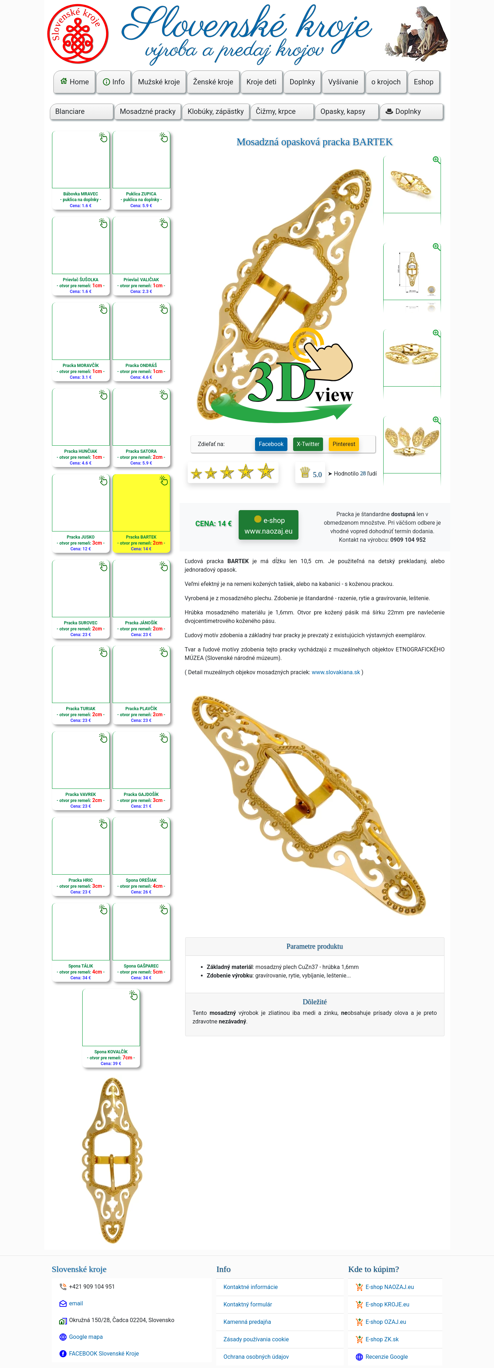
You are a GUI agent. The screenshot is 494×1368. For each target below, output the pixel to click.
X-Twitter (308, 444)
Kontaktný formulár (247, 1304)
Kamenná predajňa (247, 1322)
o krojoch (386, 82)
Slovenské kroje (79, 1269)
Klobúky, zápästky (216, 111)
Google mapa (86, 1336)
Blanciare (70, 111)
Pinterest (344, 444)
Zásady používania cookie (255, 1339)
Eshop (423, 82)
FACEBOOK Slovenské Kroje (104, 1353)
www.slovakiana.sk (336, 672)
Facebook (271, 444)
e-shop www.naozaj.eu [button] (269, 525)
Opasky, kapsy (343, 111)
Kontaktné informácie (250, 1287)
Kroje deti (261, 82)
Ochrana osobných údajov (256, 1356)
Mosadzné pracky (147, 111)
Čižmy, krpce (276, 111)
